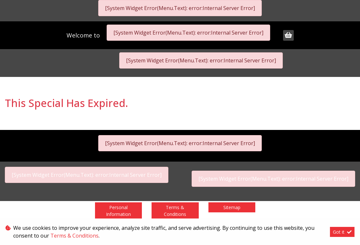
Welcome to (84, 35)
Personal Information (118, 210)
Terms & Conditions (175, 210)
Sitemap (231, 207)
